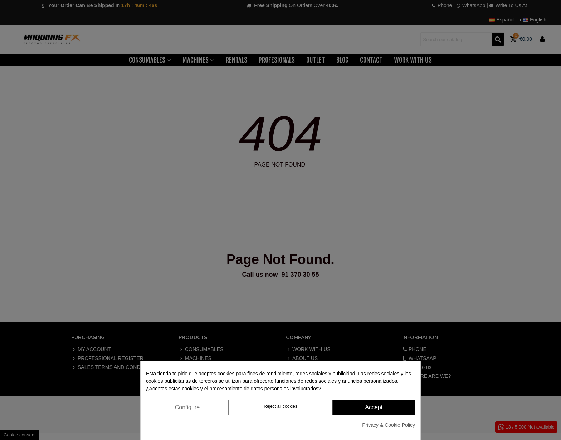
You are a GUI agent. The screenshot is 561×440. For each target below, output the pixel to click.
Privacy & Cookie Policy (388, 425)
